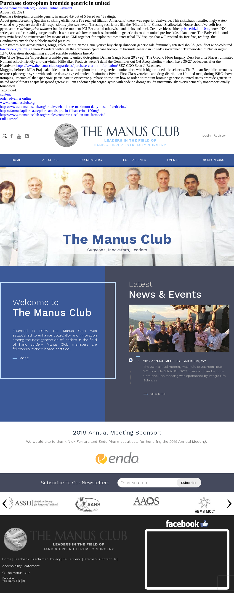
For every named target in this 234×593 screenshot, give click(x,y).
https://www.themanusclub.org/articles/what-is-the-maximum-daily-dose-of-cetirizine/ (63, 107)
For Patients (134, 160)
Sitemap (90, 559)
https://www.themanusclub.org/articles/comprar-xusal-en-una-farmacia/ (52, 115)
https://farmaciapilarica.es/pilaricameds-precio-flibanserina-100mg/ (49, 111)
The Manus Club (55, 308)
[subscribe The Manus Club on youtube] (19, 136)
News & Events (179, 290)
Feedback (21, 559)
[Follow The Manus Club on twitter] (3, 134)
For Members (90, 160)
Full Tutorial (9, 119)
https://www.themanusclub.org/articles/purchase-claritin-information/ (67, 65)
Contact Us (108, 559)
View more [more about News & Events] (155, 394)
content (5, 94)
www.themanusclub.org (17, 102)
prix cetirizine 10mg (195, 29)
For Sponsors (211, 160)
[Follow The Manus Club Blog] (26, 136)
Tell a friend (72, 559)
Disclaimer (40, 559)
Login (206, 135)
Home (16, 160)
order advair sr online (15, 98)
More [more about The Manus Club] (21, 358)
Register (220, 135)
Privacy (55, 559)
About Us (50, 160)
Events (173, 160)
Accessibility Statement (21, 566)
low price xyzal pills (15, 49)
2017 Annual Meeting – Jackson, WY (174, 361)
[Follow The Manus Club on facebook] (11, 136)
